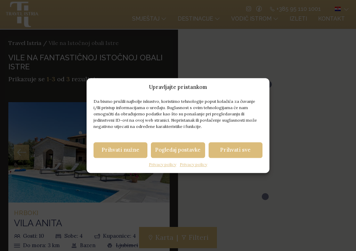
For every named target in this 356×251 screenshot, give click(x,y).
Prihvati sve (235, 149)
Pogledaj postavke (178, 149)
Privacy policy (162, 164)
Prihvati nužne (120, 149)
